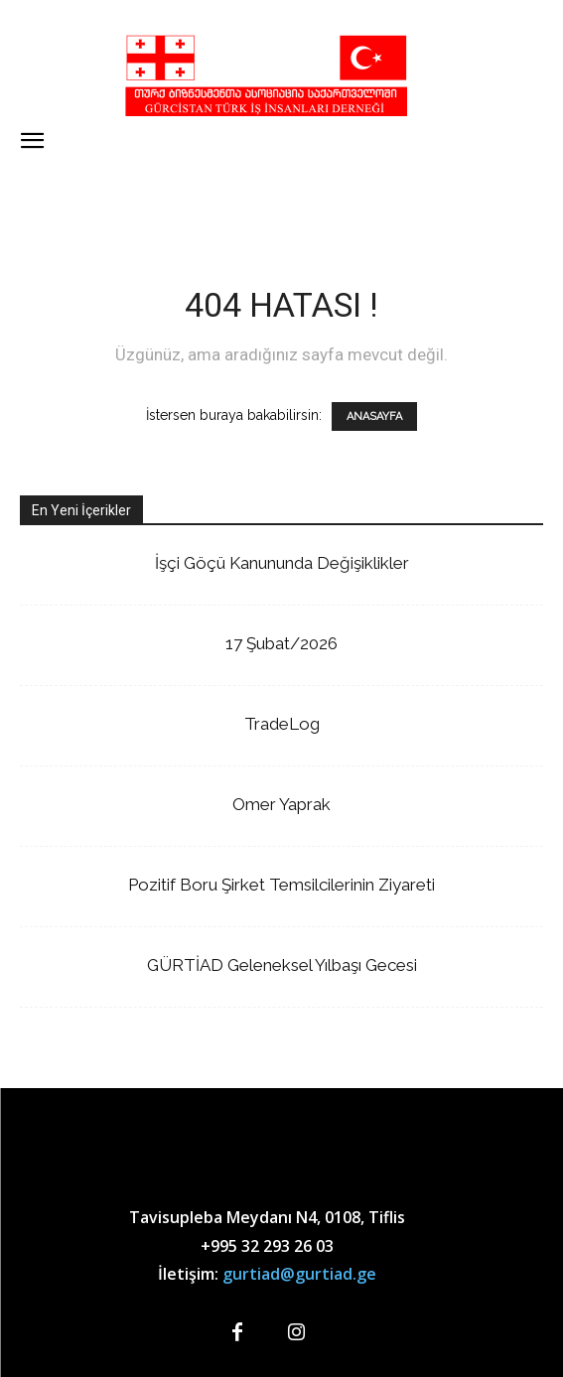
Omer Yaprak (281, 804)
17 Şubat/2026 (281, 643)
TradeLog (282, 724)
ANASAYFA (374, 416)
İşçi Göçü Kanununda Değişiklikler (282, 563)
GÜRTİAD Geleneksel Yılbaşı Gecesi (282, 965)
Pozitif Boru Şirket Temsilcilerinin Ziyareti (281, 885)
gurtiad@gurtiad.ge (299, 1274)
